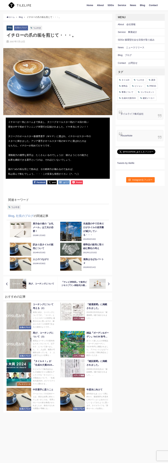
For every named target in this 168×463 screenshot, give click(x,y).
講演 (153, 80)
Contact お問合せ (127, 63)
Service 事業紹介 (127, 32)
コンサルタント (147, 92)
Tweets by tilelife (126, 163)
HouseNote (126, 135)
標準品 (124, 86)
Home (90, 5)
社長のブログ (21, 28)
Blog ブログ (125, 55)
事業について (127, 92)
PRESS (152, 86)
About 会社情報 (127, 24)
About (100, 5)
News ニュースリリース (131, 47)
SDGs (111, 5)
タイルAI (125, 80)
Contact (153, 5)
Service (122, 5)
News (133, 5)
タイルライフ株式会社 (132, 114)
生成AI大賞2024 (129, 98)
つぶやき (38, 28)
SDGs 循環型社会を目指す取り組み (136, 40)
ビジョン (138, 86)
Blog (142, 5)
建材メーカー (149, 98)
